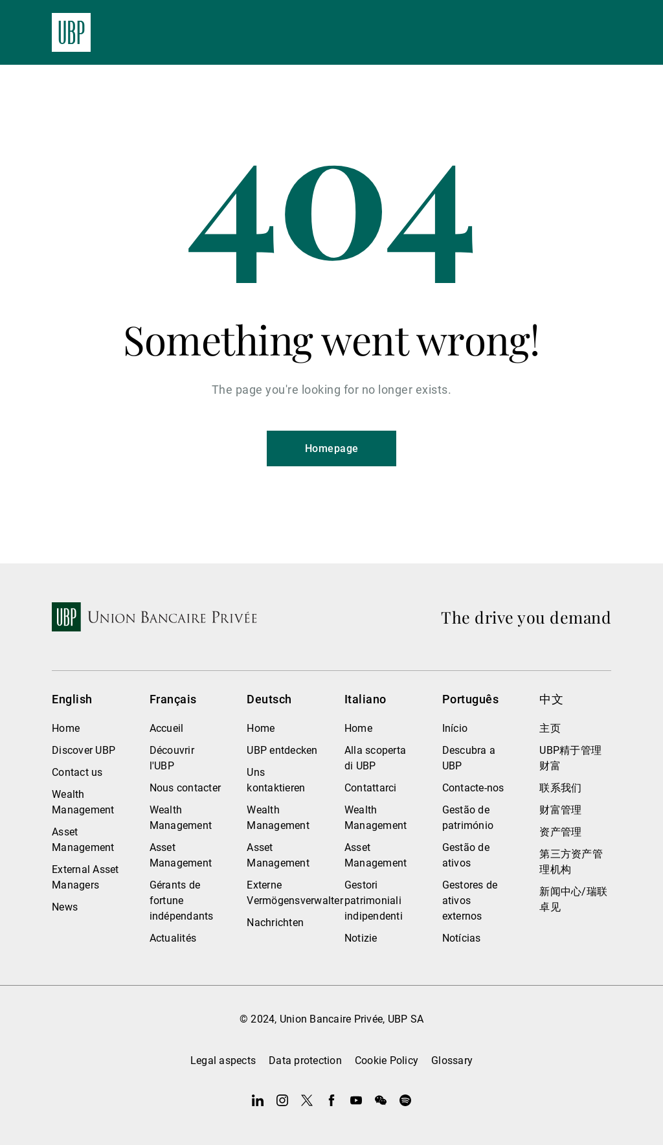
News (65, 907)
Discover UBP (83, 750)
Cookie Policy (386, 1060)
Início (455, 728)
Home (66, 728)
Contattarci (370, 788)
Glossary (452, 1060)
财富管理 (560, 810)
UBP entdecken (282, 750)
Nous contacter (185, 788)
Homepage (332, 448)
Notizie (360, 938)
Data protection (305, 1060)
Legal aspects (223, 1060)
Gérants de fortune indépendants (182, 900)
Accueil (167, 728)
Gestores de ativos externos (470, 900)
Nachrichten (275, 922)
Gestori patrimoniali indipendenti (373, 900)
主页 (550, 728)
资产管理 (560, 832)
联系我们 (560, 788)
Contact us (77, 772)
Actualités (173, 938)
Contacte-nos (473, 788)
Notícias (461, 938)
